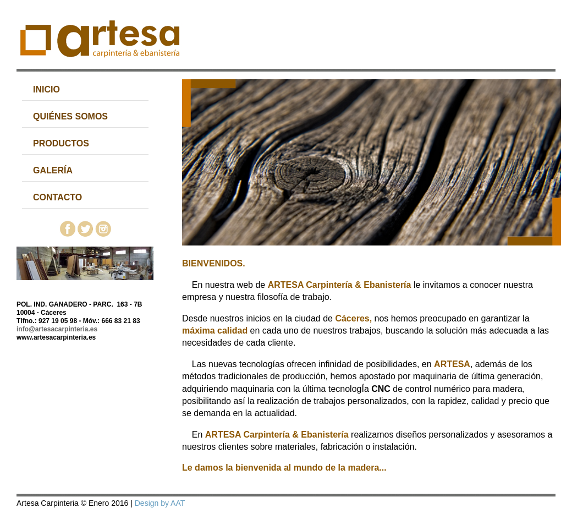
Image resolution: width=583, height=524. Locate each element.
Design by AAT (160, 503)
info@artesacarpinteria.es (56, 329)
